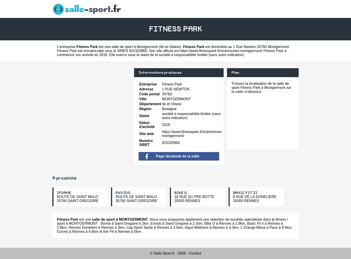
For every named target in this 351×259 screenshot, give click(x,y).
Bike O (209, 223)
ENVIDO (123, 193)
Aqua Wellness (196, 227)
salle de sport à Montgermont (134, 47)
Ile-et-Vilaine (170, 47)
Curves (62, 231)
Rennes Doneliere (82, 227)
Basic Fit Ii (255, 223)
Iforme (106, 223)
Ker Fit (108, 231)
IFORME (64, 193)
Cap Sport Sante (139, 227)
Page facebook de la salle (172, 156)
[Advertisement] (91, 99)
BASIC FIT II (245, 193)
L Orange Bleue (253, 227)
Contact (195, 253)
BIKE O (180, 193)
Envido (155, 223)
